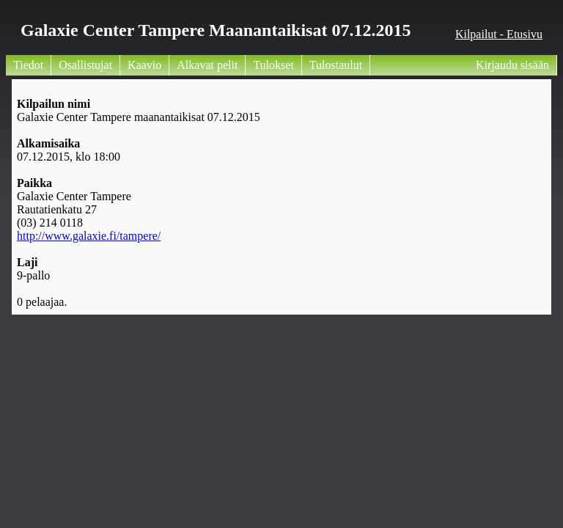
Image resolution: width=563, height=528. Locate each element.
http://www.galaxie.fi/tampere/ (89, 236)
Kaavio (144, 65)
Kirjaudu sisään (512, 65)
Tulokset (273, 65)
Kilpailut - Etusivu (498, 34)
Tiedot (28, 65)
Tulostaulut (335, 65)
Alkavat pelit (207, 65)
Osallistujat (85, 65)
